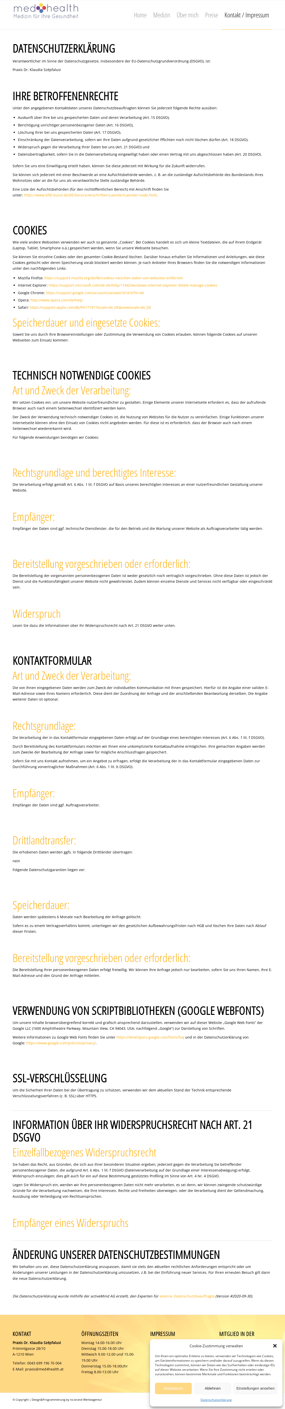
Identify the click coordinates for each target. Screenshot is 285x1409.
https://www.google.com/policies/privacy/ (61, 1043)
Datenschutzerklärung (216, 1400)
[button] (274, 1345)
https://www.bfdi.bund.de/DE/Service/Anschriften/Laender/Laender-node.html (90, 195)
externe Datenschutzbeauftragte (187, 1296)
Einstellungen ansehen (255, 1388)
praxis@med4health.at (44, 1369)
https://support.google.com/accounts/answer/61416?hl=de (95, 292)
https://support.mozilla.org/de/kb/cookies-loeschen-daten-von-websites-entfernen (113, 278)
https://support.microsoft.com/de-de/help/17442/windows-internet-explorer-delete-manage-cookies (133, 285)
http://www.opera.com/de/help (56, 300)
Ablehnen (212, 1388)
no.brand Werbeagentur (86, 1399)
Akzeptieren (173, 1388)
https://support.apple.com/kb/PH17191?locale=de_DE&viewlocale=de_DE (90, 307)
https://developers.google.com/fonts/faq (150, 1037)
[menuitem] (140, 14)
